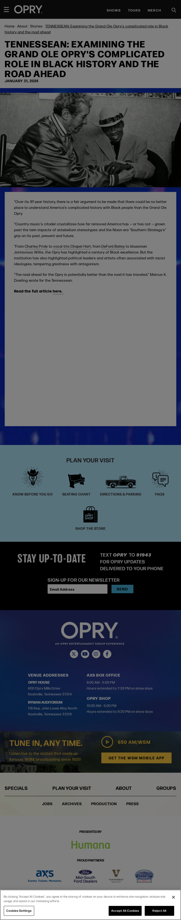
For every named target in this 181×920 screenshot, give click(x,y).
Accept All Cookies (125, 910)
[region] (90, 905)
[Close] (173, 897)
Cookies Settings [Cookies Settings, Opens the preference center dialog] (19, 910)
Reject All (159, 910)
